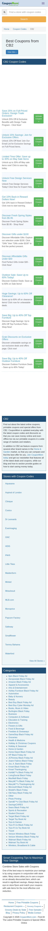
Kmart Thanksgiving (17, 769)
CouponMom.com (28, 917)
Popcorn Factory (12, 618)
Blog (8, 913)
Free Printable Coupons (27, 902)
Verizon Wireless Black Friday (22, 834)
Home (11, 902)
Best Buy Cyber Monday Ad (21, 705)
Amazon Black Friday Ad (19, 682)
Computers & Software (18, 717)
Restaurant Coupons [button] (14, 906)
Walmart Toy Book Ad (18, 842)
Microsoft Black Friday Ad (20, 787)
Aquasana (9, 483)
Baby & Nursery (15, 696)
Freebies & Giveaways (18, 731)
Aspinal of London (13, 492)
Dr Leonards (11, 519)
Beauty (11, 699)
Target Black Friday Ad (18, 816)
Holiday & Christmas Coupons (22, 743)
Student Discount (16, 813)
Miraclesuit (10, 591)
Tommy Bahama (12, 645)
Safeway (9, 627)
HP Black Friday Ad (17, 755)
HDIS (7, 546)
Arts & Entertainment (17, 688)
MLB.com (9, 600)
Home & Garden (15, 749)
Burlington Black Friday (19, 711)
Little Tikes (10, 564)
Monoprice (10, 609)
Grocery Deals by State (15, 910)
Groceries (12, 737)
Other (11, 796)
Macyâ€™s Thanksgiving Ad (21, 784)
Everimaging (11, 528)
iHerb (7, 555)
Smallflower (10, 636)
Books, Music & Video (18, 708)
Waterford (9, 653)
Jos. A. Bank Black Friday (20, 764)
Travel (11, 831)
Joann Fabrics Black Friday (20, 761)
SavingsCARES (15, 805)
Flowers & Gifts (15, 726)
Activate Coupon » (38, 118)
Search (24, 19)
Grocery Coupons (34, 906)
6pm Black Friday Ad (17, 676)
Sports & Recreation (17, 810)
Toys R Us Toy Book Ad (19, 828)
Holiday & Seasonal (17, 746)
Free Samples (35, 910)
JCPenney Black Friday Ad (20, 758)
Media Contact (34, 913)
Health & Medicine (16, 740)
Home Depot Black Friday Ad (21, 752)
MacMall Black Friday (18, 778)
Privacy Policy (18, 913)
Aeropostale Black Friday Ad (21, 679)
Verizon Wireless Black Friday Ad (23, 837)
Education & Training (17, 720)
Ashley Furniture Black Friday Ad (23, 691)
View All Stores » (37, 661)
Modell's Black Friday (18, 790)
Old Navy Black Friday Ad (20, 793)
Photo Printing (14, 799)
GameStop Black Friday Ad (20, 734)
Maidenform (10, 573)
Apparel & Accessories (18, 685)
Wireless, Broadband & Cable (21, 845)
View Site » (12, 52)
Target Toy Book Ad (17, 819)
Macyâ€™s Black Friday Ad (21, 781)
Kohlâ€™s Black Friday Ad (20, 772)
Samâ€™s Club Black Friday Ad (23, 802)
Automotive (13, 693)
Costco (8, 510)
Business (12, 714)
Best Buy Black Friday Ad (19, 702)
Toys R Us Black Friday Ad (20, 825)
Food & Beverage (16, 729)
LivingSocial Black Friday (19, 775)
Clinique (9, 501)
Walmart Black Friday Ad (19, 840)
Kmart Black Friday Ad (18, 767)
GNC (7, 537)
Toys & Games (15, 822)
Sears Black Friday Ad (18, 807)
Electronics (13, 723)
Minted (8, 582)
